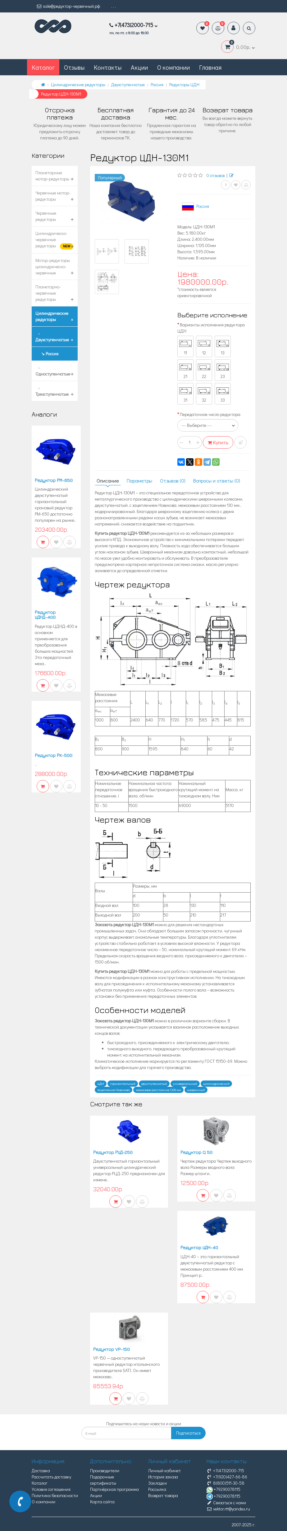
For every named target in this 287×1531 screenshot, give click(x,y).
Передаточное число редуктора (210, 414)
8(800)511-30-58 (225, 1483)
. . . (113, 6)
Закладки (157, 1483)
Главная (210, 67)
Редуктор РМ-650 (54, 480)
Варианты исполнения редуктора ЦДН (211, 328)
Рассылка (157, 1489)
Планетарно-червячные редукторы (48, 293)
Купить (218, 442)
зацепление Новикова (113, 1090)
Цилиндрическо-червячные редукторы (54, 240)
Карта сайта (102, 1502)
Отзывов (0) (172, 480)
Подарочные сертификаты (103, 1480)
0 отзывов (216, 175)
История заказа (163, 1477)
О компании (173, 67)
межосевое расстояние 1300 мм (158, 1090)
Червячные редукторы (45, 216)
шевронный (196, 1090)
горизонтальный (122, 1083)
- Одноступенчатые (52, 371)
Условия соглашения (51, 1489)
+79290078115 (223, 1489)
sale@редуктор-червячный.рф (68, 6)
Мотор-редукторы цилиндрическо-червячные (52, 266)
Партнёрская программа (114, 1489)
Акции (139, 67)
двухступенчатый (154, 1083)
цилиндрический (216, 1083)
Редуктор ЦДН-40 (199, 1247)
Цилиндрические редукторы (51, 316)
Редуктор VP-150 (111, 1349)
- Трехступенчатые (52, 391)
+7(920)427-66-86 (227, 1477)
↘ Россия (46, 354)
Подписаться (188, 1433)
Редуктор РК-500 (53, 755)
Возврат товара (163, 1495)
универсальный (185, 1083)
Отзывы (74, 67)
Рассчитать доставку (51, 1477)
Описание (108, 480)
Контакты (107, 67)
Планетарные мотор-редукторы (52, 176)
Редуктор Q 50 (196, 1152)
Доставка (41, 1470)
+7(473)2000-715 (225, 1470)
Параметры (139, 480)
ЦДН (100, 1083)
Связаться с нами (226, 1502)
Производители (104, 1470)
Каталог (40, 1483)
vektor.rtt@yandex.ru (228, 1509)
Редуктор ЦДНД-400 (45, 614)
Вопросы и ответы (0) (216, 480)
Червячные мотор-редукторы (53, 196)
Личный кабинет (164, 1470)
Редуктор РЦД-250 (113, 1152)
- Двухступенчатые (52, 336)
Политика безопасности (55, 1495)
